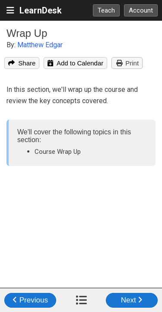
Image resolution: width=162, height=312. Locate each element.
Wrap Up (26, 33)
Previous (30, 300)
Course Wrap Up (58, 152)
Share (21, 63)
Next (132, 300)
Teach (106, 10)
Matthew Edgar (40, 45)
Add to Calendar (75, 63)
